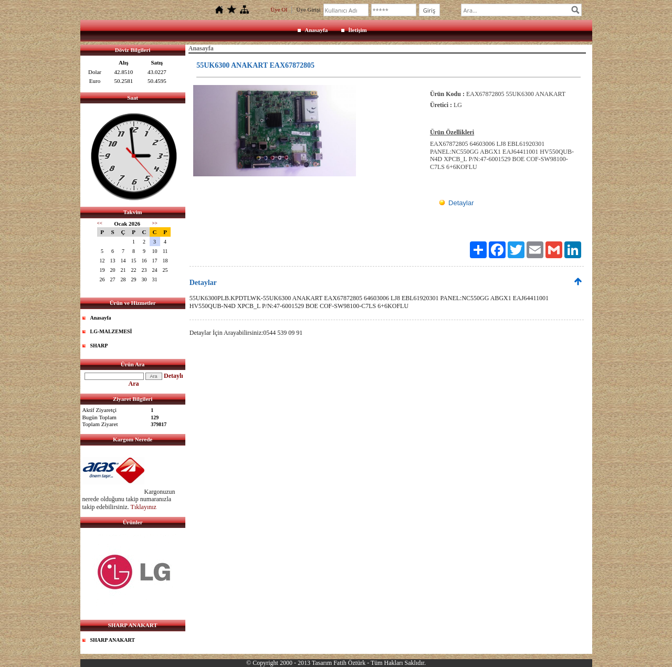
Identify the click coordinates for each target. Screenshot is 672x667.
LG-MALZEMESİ (111, 331)
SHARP (99, 345)
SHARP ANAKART (112, 640)
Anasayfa (316, 30)
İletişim (357, 30)
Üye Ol (278, 9)
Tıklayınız (143, 507)
